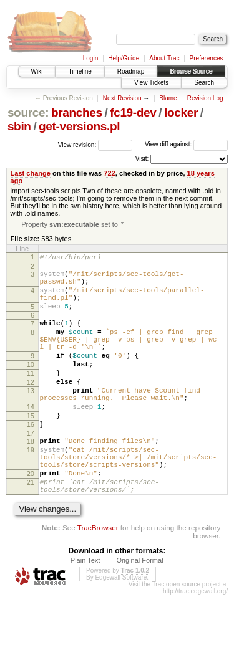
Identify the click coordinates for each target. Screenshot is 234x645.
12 (30, 407)
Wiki (37, 71)
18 (30, 478)
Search (204, 82)
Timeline (79, 71)
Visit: (142, 158)
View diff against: (186, 144)
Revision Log (205, 98)
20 (30, 518)
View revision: (77, 144)
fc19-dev (133, 112)
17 (30, 470)
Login (90, 58)
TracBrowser (98, 577)
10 (30, 386)
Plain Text (85, 610)
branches (76, 112)
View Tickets (151, 82)
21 (30, 528)
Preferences (206, 58)
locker (181, 112)
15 (30, 448)
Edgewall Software (121, 627)
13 (30, 418)
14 (30, 438)
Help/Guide (123, 58)
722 (109, 173)
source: (28, 112)
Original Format (139, 610)
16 (30, 459)
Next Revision (122, 98)
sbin (19, 126)
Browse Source (191, 71)
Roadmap (130, 71)
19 (30, 488)
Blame (168, 98)
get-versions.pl (79, 126)
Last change (31, 173)
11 (30, 397)
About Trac (164, 58)
